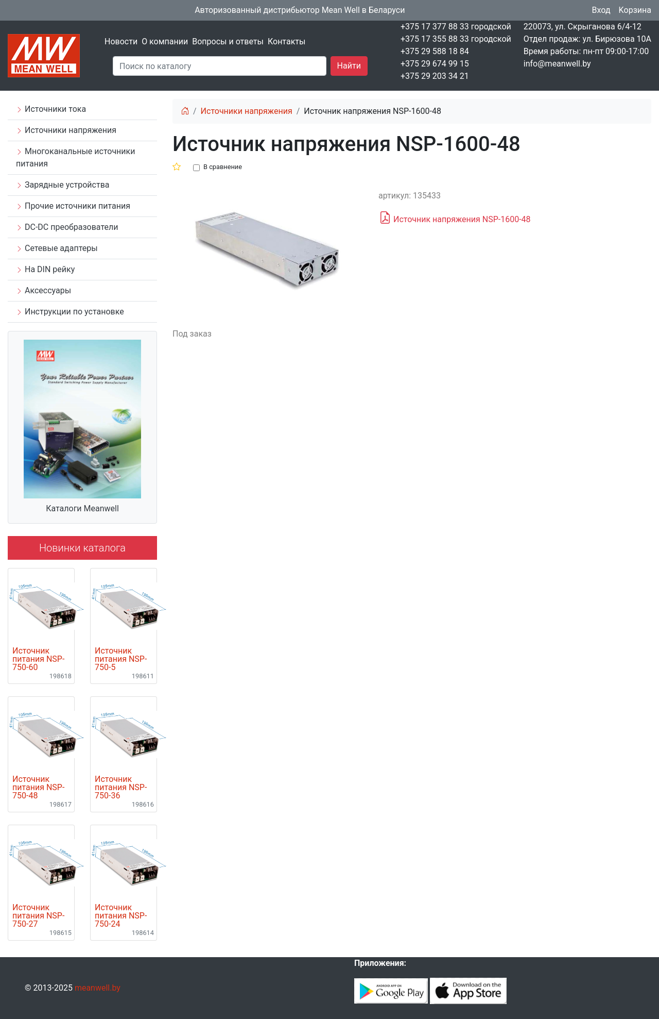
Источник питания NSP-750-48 (38, 787)
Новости (121, 41)
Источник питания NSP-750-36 (121, 787)
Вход (601, 10)
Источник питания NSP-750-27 (38, 916)
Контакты (286, 41)
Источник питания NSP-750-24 (121, 916)
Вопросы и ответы (228, 41)
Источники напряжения (66, 130)
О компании (165, 41)
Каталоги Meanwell (82, 508)
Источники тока (51, 109)
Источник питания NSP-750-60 (38, 659)
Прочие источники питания (73, 206)
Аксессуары (43, 290)
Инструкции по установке (70, 311)
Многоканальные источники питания (75, 157)
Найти (349, 66)
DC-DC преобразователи (67, 227)
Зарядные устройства (63, 185)
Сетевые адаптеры (57, 248)
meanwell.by (97, 988)
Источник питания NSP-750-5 (121, 659)
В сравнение (222, 167)
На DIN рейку (45, 269)
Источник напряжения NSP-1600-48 (455, 218)
